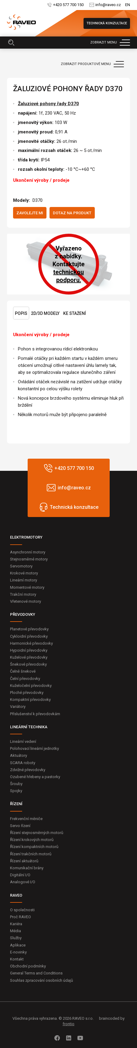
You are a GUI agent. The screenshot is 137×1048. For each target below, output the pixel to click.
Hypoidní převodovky (28, 650)
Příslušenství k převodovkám (35, 714)
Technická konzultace (107, 23)
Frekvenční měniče (26, 818)
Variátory (18, 706)
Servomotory (21, 566)
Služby (16, 938)
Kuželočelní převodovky (31, 685)
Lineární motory (23, 580)
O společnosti (22, 910)
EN (127, 5)
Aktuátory (18, 755)
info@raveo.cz (108, 5)
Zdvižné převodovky (27, 769)
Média (15, 931)
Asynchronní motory (27, 552)
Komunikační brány (26, 868)
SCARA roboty (22, 762)
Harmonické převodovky (31, 643)
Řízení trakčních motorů (30, 854)
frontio (68, 1024)
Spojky (16, 790)
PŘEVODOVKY (22, 614)
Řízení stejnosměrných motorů (36, 832)
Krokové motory (24, 573)
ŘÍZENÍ (16, 804)
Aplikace (18, 945)
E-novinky (18, 952)
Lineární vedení (23, 741)
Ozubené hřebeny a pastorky (35, 776)
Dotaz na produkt (72, 213)
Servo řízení (20, 825)
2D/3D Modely (45, 313)
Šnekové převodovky (28, 664)
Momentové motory (27, 587)
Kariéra (16, 924)
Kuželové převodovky (28, 657)
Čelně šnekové (23, 671)
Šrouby (16, 783)
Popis (21, 313)
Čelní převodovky (25, 678)
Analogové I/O (22, 882)
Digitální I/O (20, 875)
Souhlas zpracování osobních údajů (41, 980)
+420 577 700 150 (68, 5)
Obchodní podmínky (28, 966)
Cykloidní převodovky (29, 636)
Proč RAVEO (20, 917)
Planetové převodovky (29, 629)
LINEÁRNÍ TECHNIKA (28, 727)
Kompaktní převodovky (30, 699)
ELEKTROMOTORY (26, 537)
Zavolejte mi (29, 213)
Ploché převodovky (26, 692)
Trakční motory (23, 594)
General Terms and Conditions (36, 973)
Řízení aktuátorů (24, 861)
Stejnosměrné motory (29, 559)
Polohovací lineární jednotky (34, 748)
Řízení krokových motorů (31, 839)
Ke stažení (74, 313)
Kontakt (17, 959)
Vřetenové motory (25, 601)
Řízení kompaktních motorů (34, 846)
